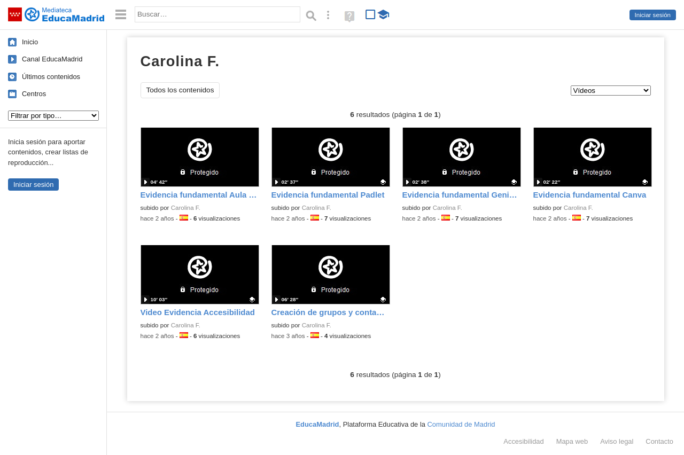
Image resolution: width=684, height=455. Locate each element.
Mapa (572, 441)
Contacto (659, 441)
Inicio (30, 42)
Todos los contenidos (180, 90)
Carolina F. (185, 208)
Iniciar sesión (653, 15)
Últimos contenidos (51, 77)
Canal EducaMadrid (52, 59)
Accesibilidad (523, 441)
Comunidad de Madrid (461, 424)
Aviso (616, 441)
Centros (34, 94)
